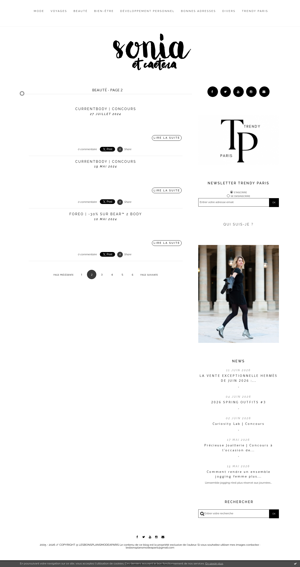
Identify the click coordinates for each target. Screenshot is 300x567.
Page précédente (63, 274)
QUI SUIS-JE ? (238, 224)
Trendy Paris (255, 11)
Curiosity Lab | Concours (239, 424)
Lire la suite (167, 137)
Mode (39, 11)
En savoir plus (214, 563)
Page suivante (149, 274)
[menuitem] (39, 15)
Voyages (59, 11)
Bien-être (104, 11)
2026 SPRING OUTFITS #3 (238, 402)
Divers (229, 11)
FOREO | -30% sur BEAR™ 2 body (105, 214)
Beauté (81, 11)
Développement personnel (147, 11)
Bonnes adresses (198, 11)
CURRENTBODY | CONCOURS (105, 109)
